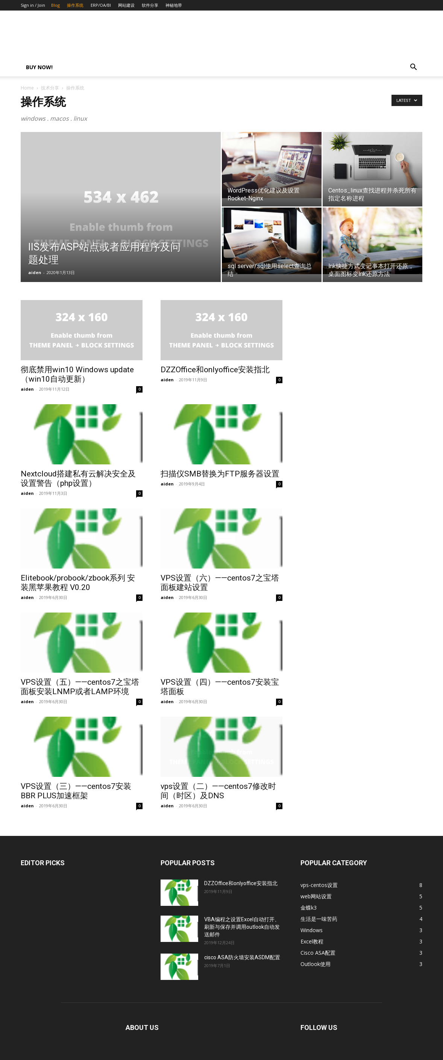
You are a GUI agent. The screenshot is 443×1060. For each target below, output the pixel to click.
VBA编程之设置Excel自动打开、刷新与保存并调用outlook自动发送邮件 (242, 926)
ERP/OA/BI (101, 5)
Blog (55, 5)
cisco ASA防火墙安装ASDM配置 (242, 957)
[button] (413, 67)
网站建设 (126, 5)
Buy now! (39, 67)
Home (27, 88)
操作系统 (75, 5)
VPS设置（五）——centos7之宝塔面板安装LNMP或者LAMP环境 (80, 687)
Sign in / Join (33, 5)
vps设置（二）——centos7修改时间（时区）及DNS (218, 791)
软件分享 (150, 5)
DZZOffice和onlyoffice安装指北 (215, 369)
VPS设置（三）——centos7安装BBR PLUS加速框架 (76, 791)
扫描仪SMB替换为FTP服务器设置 (220, 473)
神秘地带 (173, 5)
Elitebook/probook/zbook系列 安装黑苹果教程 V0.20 (78, 582)
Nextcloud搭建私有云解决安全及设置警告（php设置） (78, 478)
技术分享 (50, 88)
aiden (34, 272)
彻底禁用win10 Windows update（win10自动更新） (77, 374)
